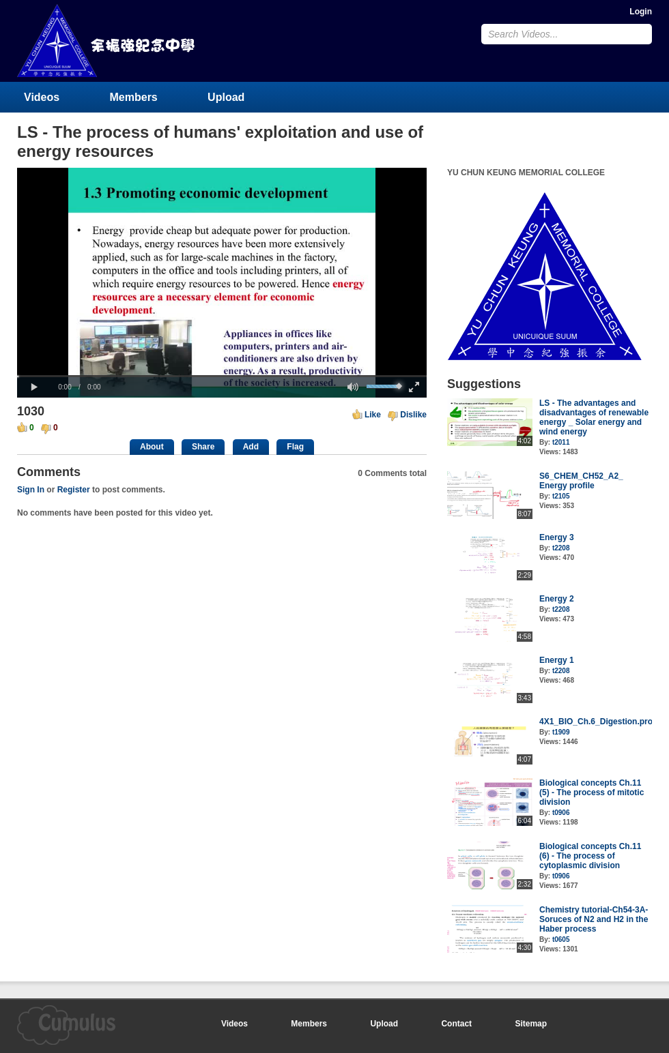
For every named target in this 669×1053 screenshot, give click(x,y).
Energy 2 (556, 599)
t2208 (561, 548)
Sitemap (531, 1023)
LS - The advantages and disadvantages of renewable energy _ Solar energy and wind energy (594, 417)
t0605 (561, 939)
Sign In (30, 489)
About (152, 446)
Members (134, 97)
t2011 (561, 442)
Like (373, 414)
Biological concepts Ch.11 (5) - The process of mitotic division (591, 792)
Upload (226, 97)
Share (203, 446)
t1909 (561, 732)
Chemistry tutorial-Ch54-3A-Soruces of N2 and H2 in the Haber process (593, 919)
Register (73, 489)
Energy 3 (556, 537)
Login (640, 11)
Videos (41, 97)
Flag (295, 446)
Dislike (413, 414)
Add (251, 446)
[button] (34, 387)
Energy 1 (556, 660)
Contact (456, 1023)
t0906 (561, 812)
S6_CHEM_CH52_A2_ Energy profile (581, 480)
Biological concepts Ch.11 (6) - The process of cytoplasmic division (590, 856)
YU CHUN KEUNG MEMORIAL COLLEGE (107, 40)
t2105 (561, 496)
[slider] (222, 376)
